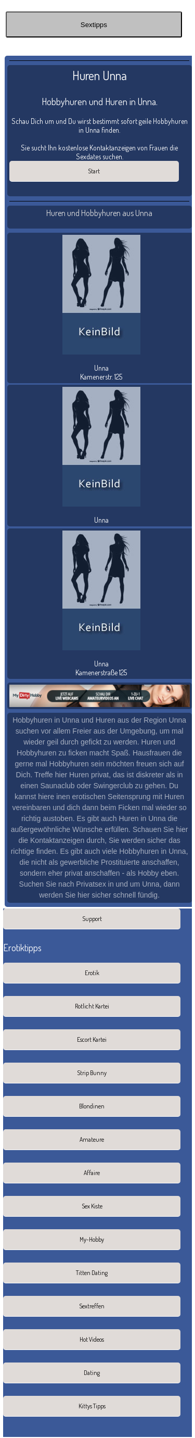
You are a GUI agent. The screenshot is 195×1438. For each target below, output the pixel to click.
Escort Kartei (92, 1039)
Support (92, 919)
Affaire (92, 1173)
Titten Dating (92, 1273)
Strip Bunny (92, 1073)
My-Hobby (92, 1239)
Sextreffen (92, 1306)
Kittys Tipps (92, 1406)
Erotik (92, 973)
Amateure (92, 1139)
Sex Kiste (92, 1206)
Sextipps (94, 25)
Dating (92, 1373)
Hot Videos (92, 1339)
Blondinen (92, 1106)
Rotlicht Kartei (92, 1006)
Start (94, 171)
